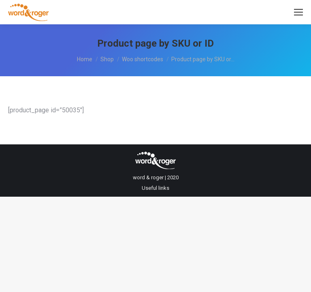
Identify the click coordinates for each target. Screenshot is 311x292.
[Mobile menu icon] (298, 12)
